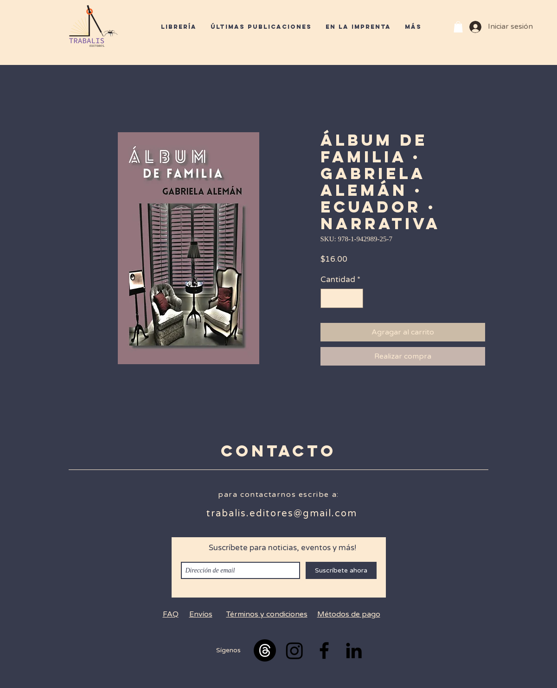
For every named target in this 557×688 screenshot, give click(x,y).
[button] (458, 26)
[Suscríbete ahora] (341, 570)
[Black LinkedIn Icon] (354, 650)
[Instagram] (294, 650)
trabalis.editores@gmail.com (281, 513)
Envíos (200, 614)
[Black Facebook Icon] (324, 650)
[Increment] (355, 298)
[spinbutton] (341, 298)
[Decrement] (329, 298)
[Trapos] (265, 650)
